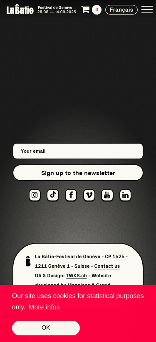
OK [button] (46, 328)
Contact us (107, 266)
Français (121, 9)
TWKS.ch (76, 275)
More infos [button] (44, 307)
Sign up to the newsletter (78, 172)
